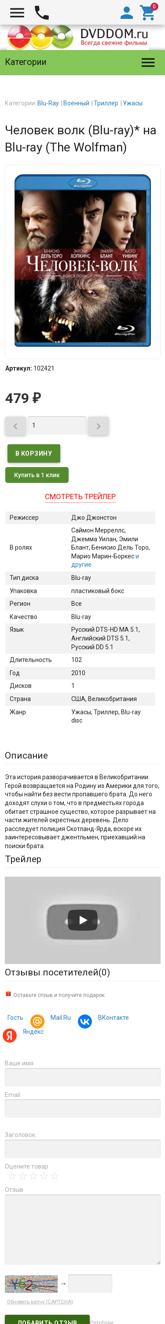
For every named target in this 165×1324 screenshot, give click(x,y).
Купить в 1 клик (37, 475)
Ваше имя (19, 1063)
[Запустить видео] (83, 920)
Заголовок (20, 1134)
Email (12, 1094)
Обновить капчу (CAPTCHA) (40, 1302)
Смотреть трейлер (80, 496)
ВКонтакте (112, 1018)
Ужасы (133, 103)
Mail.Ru (59, 1018)
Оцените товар (26, 1166)
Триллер (106, 103)
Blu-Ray (48, 103)
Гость (15, 1017)
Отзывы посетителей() (57, 972)
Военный (76, 103)
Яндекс (32, 1032)
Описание (26, 755)
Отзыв (14, 1189)
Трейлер (23, 859)
